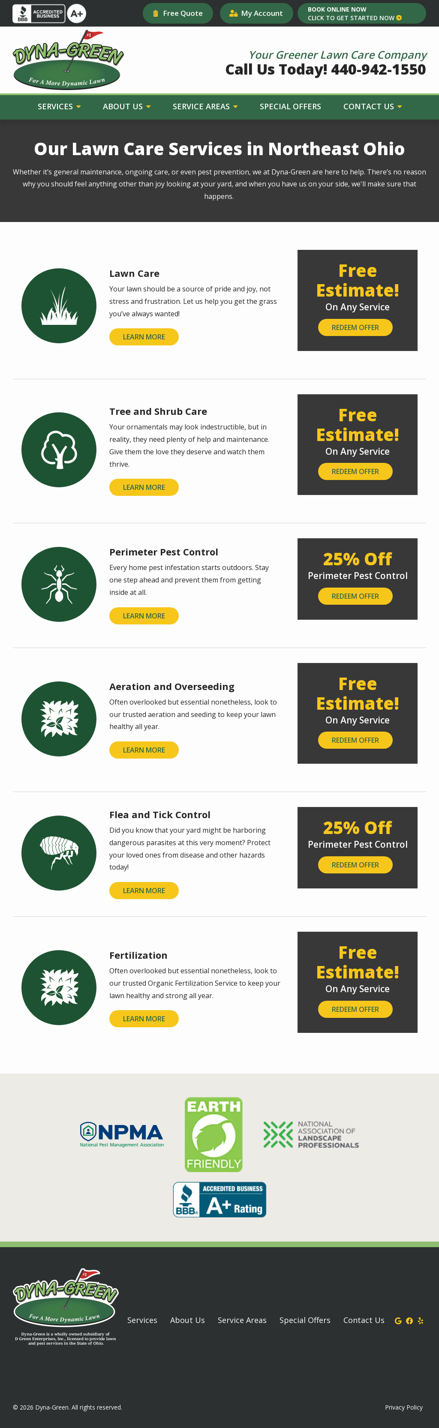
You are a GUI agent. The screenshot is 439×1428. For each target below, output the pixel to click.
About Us (124, 106)
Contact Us (369, 106)
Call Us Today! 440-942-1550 (325, 69)
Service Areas (202, 106)
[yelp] (420, 1320)
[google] (398, 1320)
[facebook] (409, 1320)
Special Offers (290, 106)
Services (56, 106)
